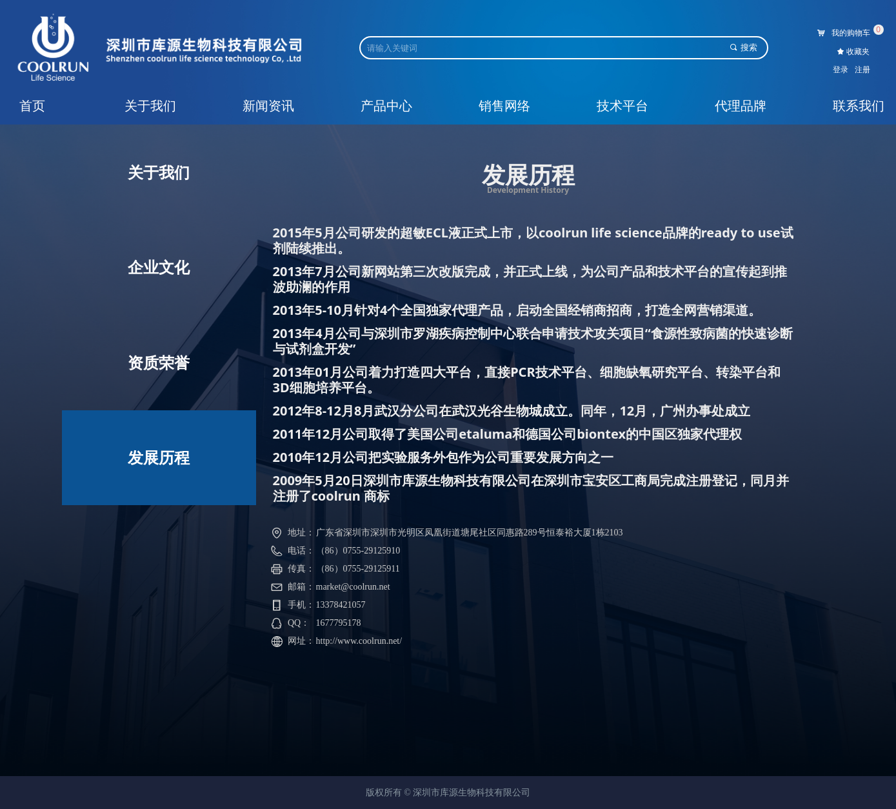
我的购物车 (850, 33)
